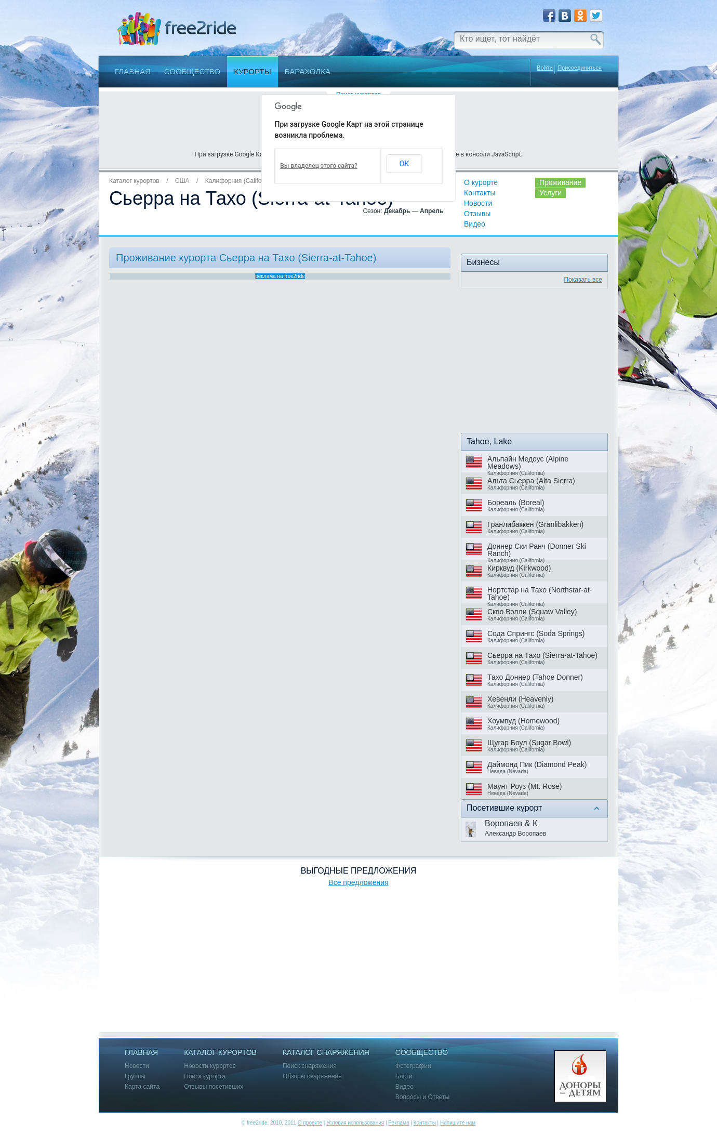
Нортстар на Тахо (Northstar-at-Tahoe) (539, 593)
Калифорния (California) (239, 180)
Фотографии (413, 1066)
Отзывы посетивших (213, 1087)
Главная (133, 71)
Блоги (404, 1076)
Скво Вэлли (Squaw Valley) (532, 611)
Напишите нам (457, 1123)
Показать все (583, 279)
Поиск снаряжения (310, 1066)
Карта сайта (142, 1087)
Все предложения (358, 882)
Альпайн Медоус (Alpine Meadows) (527, 462)
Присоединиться (579, 68)
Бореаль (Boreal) (515, 502)
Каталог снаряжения (326, 1052)
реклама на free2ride (280, 276)
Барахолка (307, 71)
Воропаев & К (511, 823)
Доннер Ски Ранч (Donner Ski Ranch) (536, 550)
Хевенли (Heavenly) (520, 699)
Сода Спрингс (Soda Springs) (536, 633)
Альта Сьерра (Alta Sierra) (531, 481)
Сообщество (192, 71)
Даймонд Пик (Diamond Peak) (537, 764)
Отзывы (477, 213)
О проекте (310, 1123)
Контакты (479, 193)
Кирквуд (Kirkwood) (519, 568)
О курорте (481, 182)
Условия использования (355, 1123)
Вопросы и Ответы (422, 1097)
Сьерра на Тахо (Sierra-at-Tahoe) (542, 655)
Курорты (252, 71)
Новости (478, 203)
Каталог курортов (134, 180)
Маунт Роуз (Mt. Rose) (524, 786)
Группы (135, 1076)
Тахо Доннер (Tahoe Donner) (535, 677)
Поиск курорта (204, 1076)
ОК (404, 164)
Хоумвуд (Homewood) (523, 721)
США (182, 180)
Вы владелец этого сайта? (318, 165)
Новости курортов (210, 1066)
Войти (545, 67)
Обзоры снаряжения (312, 1076)
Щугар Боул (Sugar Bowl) (529, 742)
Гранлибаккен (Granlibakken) (535, 524)
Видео (474, 224)
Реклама (398, 1123)
